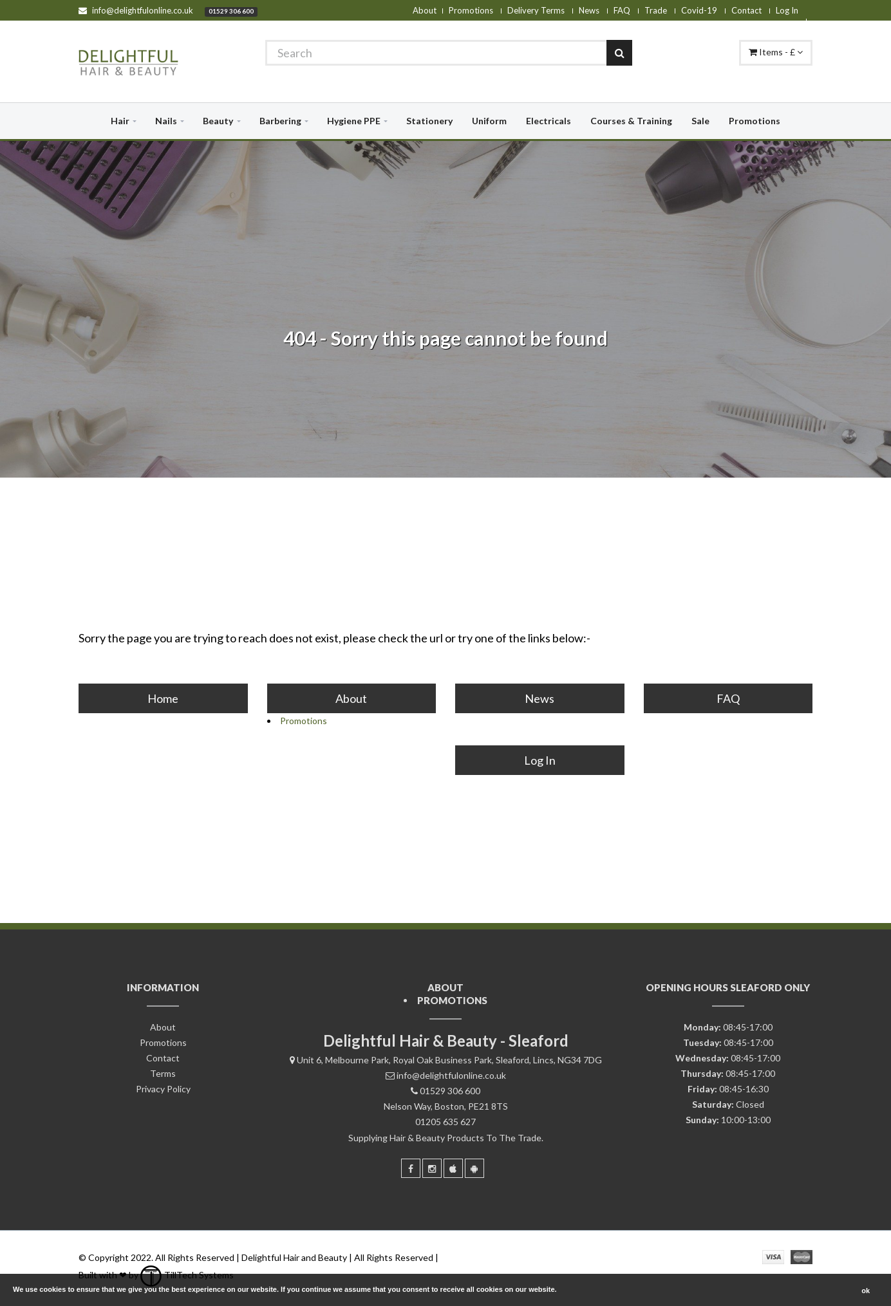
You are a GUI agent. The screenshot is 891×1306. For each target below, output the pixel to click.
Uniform (489, 120)
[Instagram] (432, 1168)
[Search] (448, 53)
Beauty (218, 120)
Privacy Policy (163, 1088)
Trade (655, 10)
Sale (700, 120)
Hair (120, 120)
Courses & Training (631, 120)
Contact (746, 10)
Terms (163, 1073)
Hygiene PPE (353, 120)
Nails (166, 120)
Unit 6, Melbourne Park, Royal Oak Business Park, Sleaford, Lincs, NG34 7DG (449, 1059)
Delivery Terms (536, 10)
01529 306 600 (231, 11)
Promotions (471, 10)
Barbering (280, 120)
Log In (787, 10)
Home (162, 698)
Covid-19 (699, 10)
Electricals (548, 120)
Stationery (429, 120)
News (589, 10)
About (424, 10)
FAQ (622, 10)
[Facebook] (410, 1168)
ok (865, 1290)
